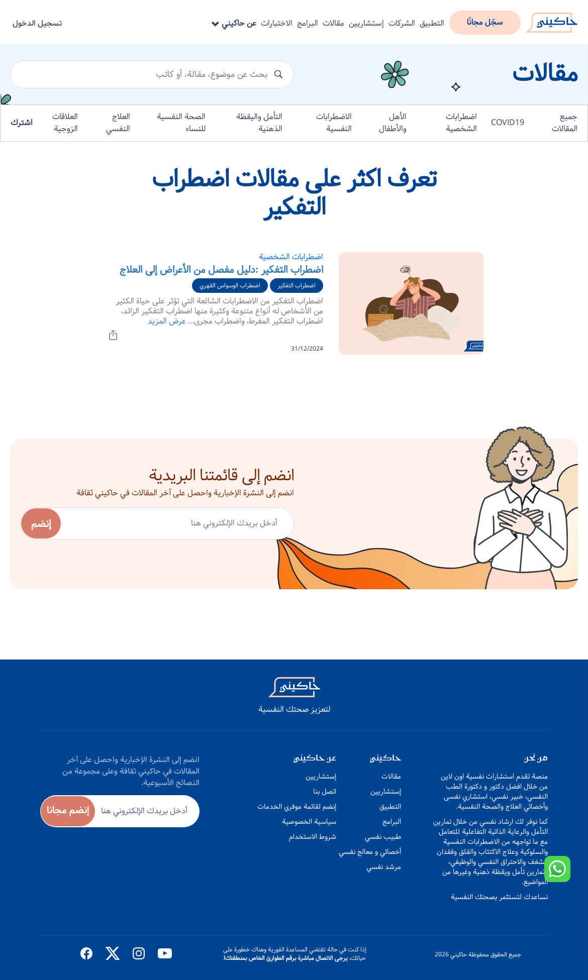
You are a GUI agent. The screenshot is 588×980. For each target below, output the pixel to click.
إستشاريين (366, 23)
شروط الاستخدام (312, 836)
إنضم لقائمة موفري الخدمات (296, 806)
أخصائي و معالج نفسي (370, 851)
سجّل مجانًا (485, 22)
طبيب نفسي (383, 836)
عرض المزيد (167, 321)
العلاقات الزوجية (65, 123)
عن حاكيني (234, 23)
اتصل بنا (324, 791)
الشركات (401, 23)
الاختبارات (276, 23)
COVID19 (507, 123)
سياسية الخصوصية (309, 821)
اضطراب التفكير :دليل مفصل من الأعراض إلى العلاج (221, 270)
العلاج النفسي (118, 123)
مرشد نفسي (383, 867)
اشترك (22, 123)
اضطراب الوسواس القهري (230, 285)
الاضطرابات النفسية (334, 123)
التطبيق (432, 23)
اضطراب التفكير (296, 285)
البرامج (307, 23)
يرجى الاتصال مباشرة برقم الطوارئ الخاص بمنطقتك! (286, 958)
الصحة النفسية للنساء (181, 123)
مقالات (333, 23)
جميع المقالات (564, 123)
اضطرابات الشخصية (461, 123)
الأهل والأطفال (393, 123)
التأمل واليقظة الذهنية (259, 123)
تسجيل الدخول (37, 23)
